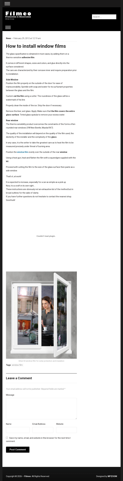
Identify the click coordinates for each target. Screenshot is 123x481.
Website (59, 424)
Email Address (38, 424)
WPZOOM (112, 476)
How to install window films (36, 46)
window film (22, 152)
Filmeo (27, 476)
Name (8, 424)
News (8, 38)
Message (10, 395)
